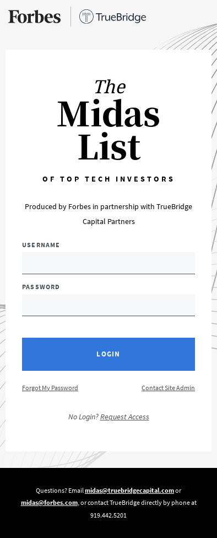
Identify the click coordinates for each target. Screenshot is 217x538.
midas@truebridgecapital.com (129, 490)
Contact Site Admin (168, 387)
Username (41, 245)
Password (41, 287)
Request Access (124, 417)
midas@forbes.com (49, 502)
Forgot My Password (50, 387)
